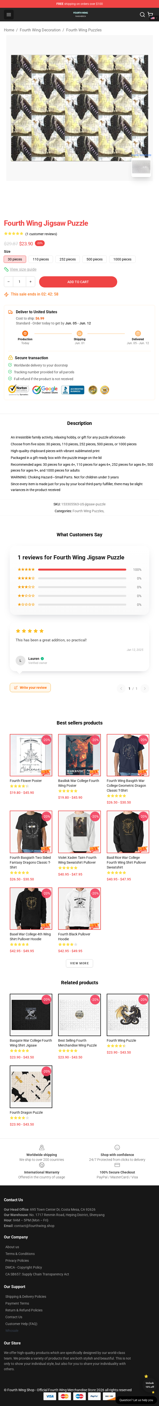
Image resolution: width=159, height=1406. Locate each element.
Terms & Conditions (20, 1254)
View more (79, 963)
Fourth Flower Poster (26, 781)
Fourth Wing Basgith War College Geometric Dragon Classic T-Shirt (126, 785)
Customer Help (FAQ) (21, 1324)
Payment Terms (17, 1303)
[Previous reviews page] (121, 688)
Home (9, 30)
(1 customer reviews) (41, 234)
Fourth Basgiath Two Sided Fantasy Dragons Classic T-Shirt (30, 862)
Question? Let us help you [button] (136, 1400)
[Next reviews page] (144, 688)
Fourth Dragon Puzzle (26, 1112)
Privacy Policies (17, 1261)
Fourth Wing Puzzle (121, 1040)
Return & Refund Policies (23, 1310)
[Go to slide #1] (67, 191)
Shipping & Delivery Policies (25, 1297)
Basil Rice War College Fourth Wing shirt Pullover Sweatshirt (126, 862)
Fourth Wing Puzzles (84, 30)
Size (7, 251)
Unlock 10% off (150, 1385)
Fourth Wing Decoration (40, 30)
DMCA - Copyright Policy (23, 1267)
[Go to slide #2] (92, 191)
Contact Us (13, 1317)
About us (12, 1247)
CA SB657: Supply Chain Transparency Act (37, 1274)
